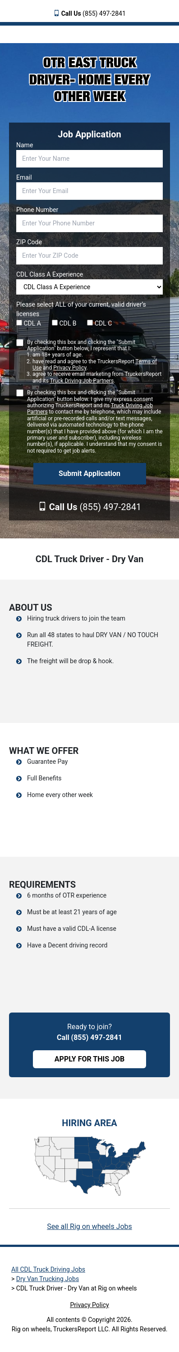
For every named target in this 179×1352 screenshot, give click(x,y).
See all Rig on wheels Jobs (89, 1226)
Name (24, 145)
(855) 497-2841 (93, 13)
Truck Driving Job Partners (82, 381)
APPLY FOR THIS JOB (89, 1059)
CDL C (99, 323)
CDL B (64, 323)
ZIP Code (29, 242)
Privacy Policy (69, 368)
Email (24, 177)
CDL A (28, 323)
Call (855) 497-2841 (89, 1037)
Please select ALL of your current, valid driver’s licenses (81, 309)
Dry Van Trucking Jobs (47, 1278)
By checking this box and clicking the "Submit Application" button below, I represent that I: (95, 361)
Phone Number (37, 209)
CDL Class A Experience (49, 274)
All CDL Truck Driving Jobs (48, 1269)
